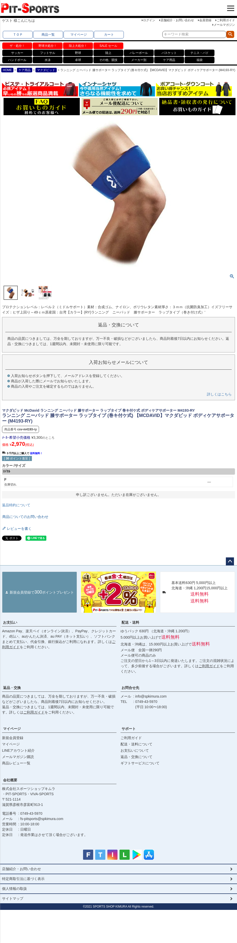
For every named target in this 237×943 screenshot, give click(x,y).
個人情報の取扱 (14, 889)
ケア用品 (169, 60)
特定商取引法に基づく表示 (23, 879)
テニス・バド (199, 53)
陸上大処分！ (78, 46)
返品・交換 (12, 688)
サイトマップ (12, 898)
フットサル (47, 53)
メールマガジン (224, 25)
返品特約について (16, 505)
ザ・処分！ (17, 46)
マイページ (78, 34)
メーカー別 (138, 60)
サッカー (17, 53)
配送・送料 (130, 622)
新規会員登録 (12, 738)
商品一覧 (48, 34)
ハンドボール (17, 60)
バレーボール (139, 53)
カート (109, 34)
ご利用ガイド (226, 20)
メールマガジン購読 (18, 757)
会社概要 (10, 780)
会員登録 (205, 20)
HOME (7, 70)
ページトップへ (230, 561)
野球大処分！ (47, 46)
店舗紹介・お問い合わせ (177, 20)
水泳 (48, 60)
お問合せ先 (130, 688)
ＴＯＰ (18, 34)
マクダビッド (46, 70)
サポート (129, 729)
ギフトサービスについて (140, 763)
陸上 (108, 53)
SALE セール (108, 46)
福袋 (199, 60)
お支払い (10, 622)
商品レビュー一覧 (16, 763)
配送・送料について (136, 744)
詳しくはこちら (219, 394)
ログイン (149, 20)
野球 (78, 53)
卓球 (78, 60)
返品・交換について (136, 757)
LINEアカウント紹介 (18, 750)
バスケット (169, 53)
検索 (230, 34)
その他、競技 (108, 60)
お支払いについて (135, 750)
